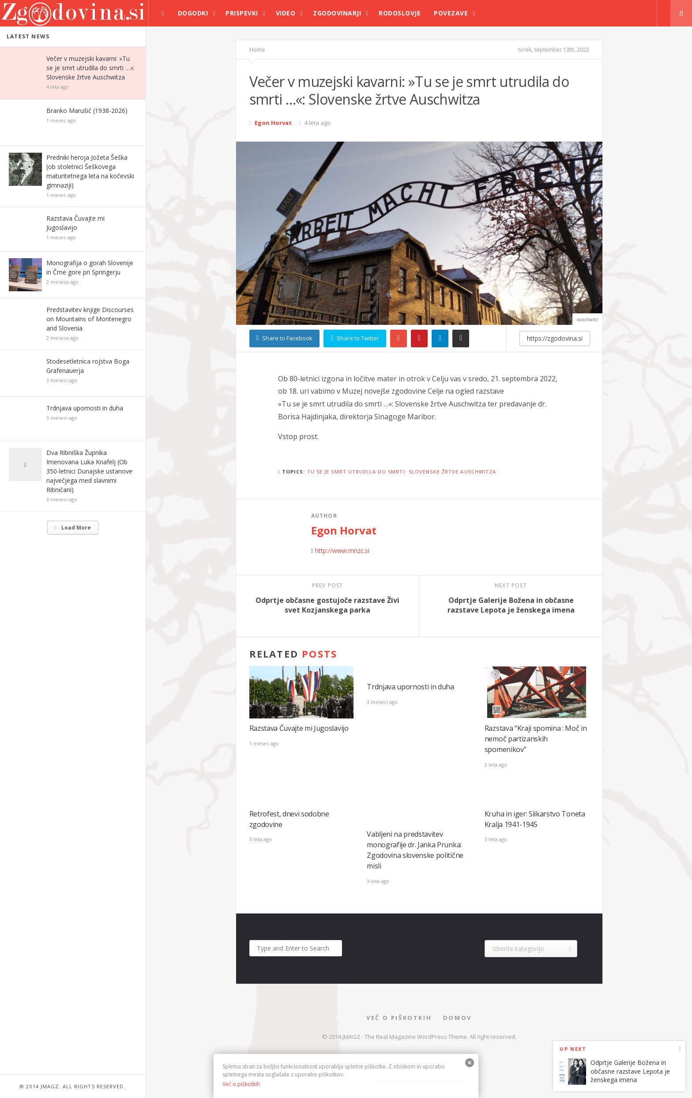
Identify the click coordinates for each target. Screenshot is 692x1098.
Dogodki (193, 13)
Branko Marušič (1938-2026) (87, 110)
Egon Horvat (273, 123)
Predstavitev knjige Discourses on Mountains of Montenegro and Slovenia (90, 318)
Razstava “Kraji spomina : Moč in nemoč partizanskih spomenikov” (536, 738)
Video (286, 13)
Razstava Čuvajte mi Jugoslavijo (299, 728)
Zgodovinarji (337, 13)
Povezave (451, 13)
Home (257, 49)
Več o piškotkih (399, 1018)
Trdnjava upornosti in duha (84, 408)
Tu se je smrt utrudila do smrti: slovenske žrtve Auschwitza (401, 471)
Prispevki (242, 13)
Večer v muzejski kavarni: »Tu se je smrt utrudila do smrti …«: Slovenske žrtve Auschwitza (90, 67)
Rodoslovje (400, 13)
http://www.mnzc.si (342, 550)
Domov (457, 1018)
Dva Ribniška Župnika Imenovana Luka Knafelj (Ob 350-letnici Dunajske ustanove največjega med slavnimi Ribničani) (89, 471)
